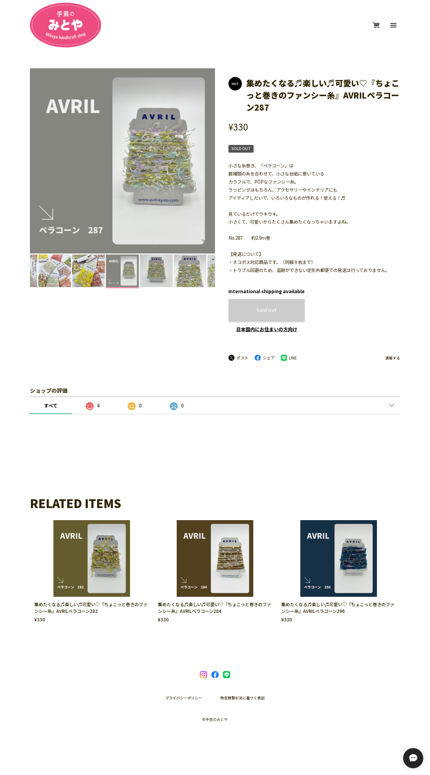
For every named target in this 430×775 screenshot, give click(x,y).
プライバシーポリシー (183, 698)
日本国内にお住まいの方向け (266, 329)
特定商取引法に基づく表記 (242, 698)
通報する (392, 358)
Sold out (266, 310)
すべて (50, 405)
